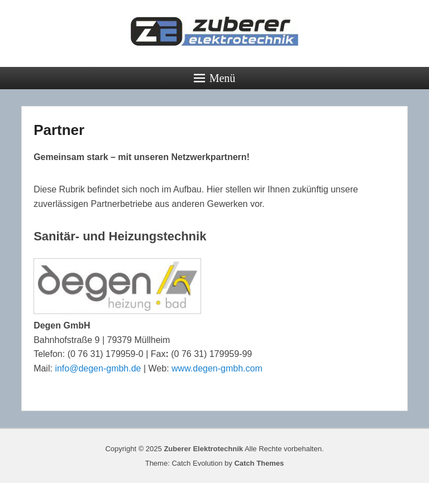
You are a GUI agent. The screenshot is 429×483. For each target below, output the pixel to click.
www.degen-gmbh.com (217, 368)
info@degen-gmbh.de (98, 368)
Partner (59, 130)
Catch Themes (259, 463)
